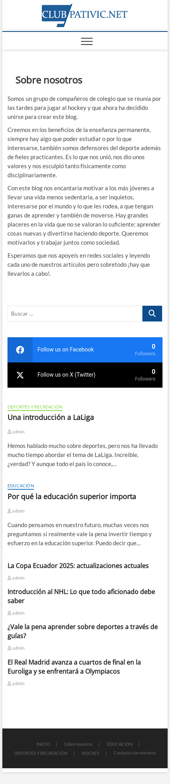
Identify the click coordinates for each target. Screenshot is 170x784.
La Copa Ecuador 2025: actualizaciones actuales (78, 565)
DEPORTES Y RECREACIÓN (34, 406)
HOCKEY (90, 753)
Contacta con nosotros (135, 752)
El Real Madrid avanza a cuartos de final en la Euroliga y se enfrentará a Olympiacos (74, 667)
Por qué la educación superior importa (71, 496)
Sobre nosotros (78, 744)
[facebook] (85, 349)
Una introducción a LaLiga (50, 417)
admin (15, 431)
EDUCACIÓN (20, 485)
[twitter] (85, 375)
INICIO (43, 744)
